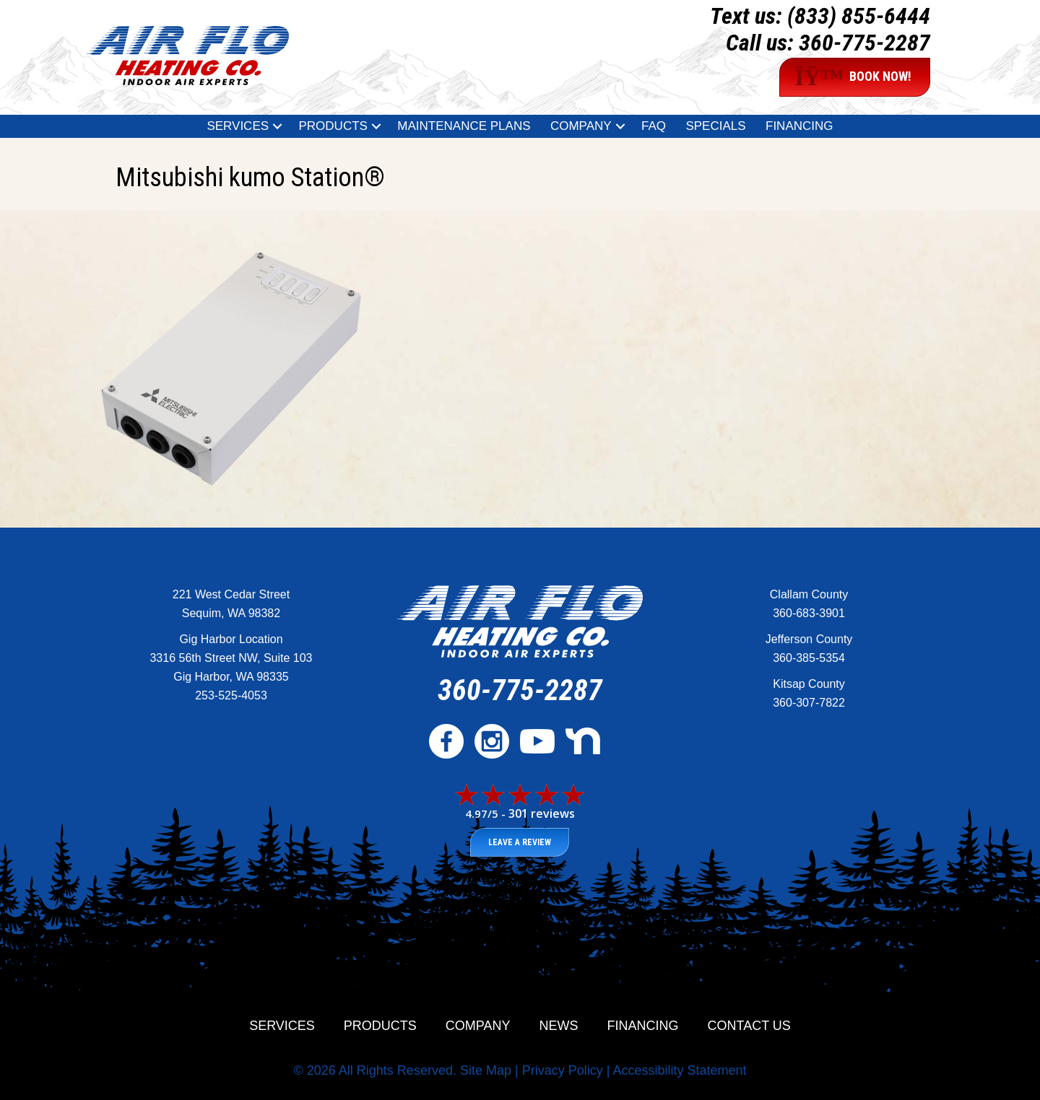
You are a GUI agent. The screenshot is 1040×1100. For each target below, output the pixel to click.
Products (380, 1025)
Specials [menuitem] (715, 126)
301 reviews (541, 813)
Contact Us (749, 1025)
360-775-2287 (864, 42)
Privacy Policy (562, 1070)
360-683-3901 (809, 613)
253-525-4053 (231, 695)
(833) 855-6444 (858, 16)
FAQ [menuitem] (653, 126)
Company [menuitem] (581, 126)
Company (478, 1025)
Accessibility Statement (679, 1070)
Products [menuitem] (332, 126)
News (559, 1025)
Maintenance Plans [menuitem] (463, 126)
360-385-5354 (809, 658)
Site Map (485, 1070)
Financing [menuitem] (799, 126)
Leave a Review (519, 842)
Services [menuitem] (238, 126)
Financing (643, 1025)
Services (282, 1025)
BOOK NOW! (852, 77)
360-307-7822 (809, 703)
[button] (277, 126)
